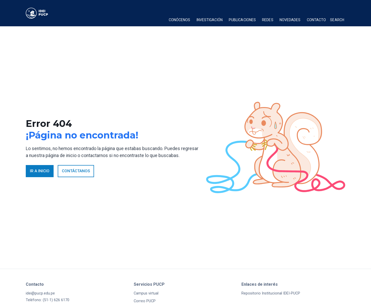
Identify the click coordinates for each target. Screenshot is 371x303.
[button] (179, 21)
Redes (267, 20)
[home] (45, 13)
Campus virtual (146, 293)
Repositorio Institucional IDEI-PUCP (270, 293)
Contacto (316, 20)
